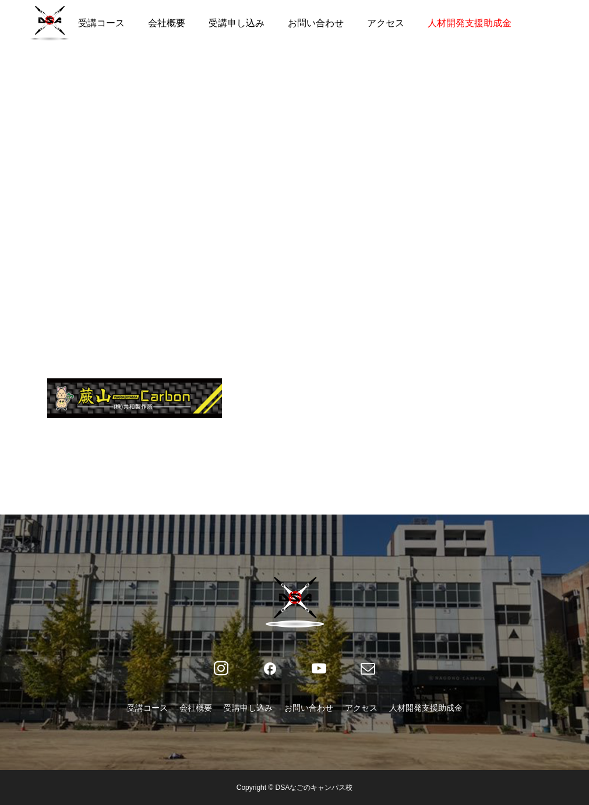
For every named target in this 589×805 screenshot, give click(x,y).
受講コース (101, 23)
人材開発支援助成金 (470, 23)
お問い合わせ (316, 23)
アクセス (385, 23)
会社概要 (166, 23)
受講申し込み (236, 23)
